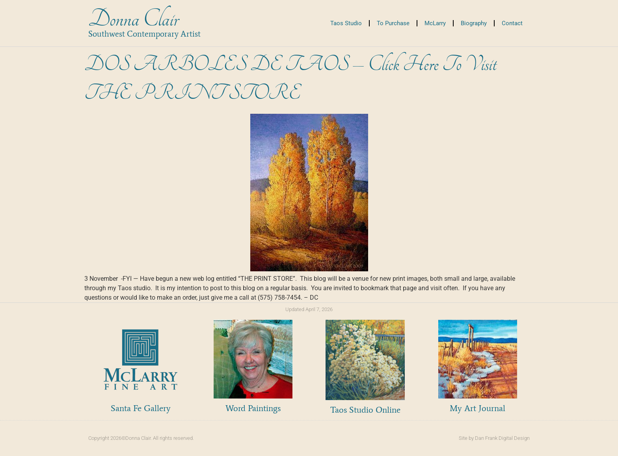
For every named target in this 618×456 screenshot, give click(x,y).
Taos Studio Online (365, 409)
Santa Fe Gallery (141, 408)
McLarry (435, 23)
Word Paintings (253, 408)
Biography (474, 23)
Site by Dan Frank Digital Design (494, 438)
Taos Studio (346, 23)
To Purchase (393, 23)
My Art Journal (477, 408)
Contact (512, 23)
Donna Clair (133, 19)
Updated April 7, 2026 (309, 309)
